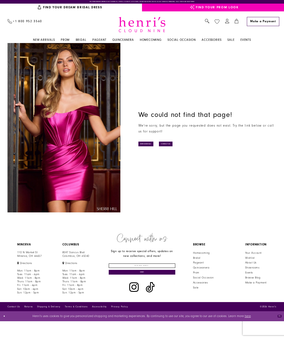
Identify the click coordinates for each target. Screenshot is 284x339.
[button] (227, 26)
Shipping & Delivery (48, 324)
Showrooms (252, 272)
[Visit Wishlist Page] (217, 26)
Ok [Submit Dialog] (276, 334)
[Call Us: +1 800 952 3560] (25, 26)
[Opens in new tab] (24, 268)
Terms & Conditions (76, 324)
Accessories (200, 287)
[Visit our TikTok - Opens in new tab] (150, 306)
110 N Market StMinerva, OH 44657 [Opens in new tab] (29, 259)
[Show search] (207, 26)
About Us (251, 267)
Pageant (198, 267)
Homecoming (201, 258)
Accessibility (99, 324)
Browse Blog (252, 282)
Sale (196, 292)
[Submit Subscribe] (142, 288)
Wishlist (250, 262)
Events (249, 277)
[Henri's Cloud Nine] (142, 29)
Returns (28, 324)
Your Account (253, 258)
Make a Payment (256, 287)
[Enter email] (142, 273)
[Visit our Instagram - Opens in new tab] (134, 306)
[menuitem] (25, 26)
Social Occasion (203, 282)
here (248, 334)
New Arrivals (156, 148)
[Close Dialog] (6, 334)
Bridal (197, 262)
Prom (196, 277)
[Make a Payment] (263, 26)
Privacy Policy (119, 324)
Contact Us (195, 148)
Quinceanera (201, 272)
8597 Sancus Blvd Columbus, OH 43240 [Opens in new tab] (75, 259)
